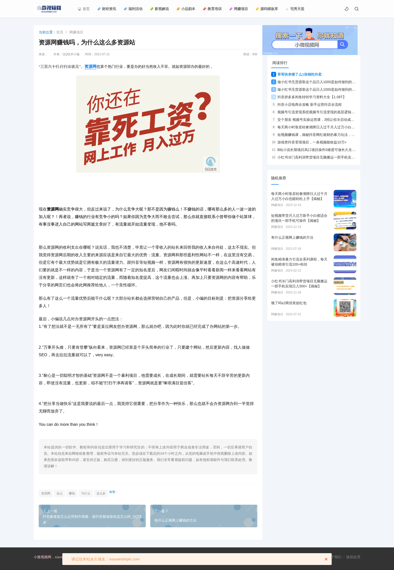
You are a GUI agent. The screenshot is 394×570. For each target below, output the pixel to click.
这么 (60, 493)
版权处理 (353, 557)
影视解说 (159, 9)
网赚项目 (238, 9)
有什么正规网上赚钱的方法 (175, 520)
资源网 (45, 493)
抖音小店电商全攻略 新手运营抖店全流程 (306, 104)
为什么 (85, 493)
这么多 (101, 493)
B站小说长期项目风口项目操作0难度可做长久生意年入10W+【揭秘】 (328, 150)
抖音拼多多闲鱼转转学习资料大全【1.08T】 (308, 97)
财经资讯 (106, 9)
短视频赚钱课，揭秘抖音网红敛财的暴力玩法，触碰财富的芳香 (323, 135)
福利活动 (133, 9)
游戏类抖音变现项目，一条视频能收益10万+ (309, 142)
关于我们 (334, 557)
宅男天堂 (294, 9)
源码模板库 (267, 9)
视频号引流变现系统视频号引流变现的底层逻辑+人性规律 (319, 112)
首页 (84, 9)
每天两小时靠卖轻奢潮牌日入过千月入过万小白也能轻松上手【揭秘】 (328, 127)
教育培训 (212, 9)
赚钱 (72, 493)
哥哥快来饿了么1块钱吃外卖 (296, 74)
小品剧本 (185, 9)
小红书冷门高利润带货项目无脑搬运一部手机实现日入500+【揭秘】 (327, 157)
